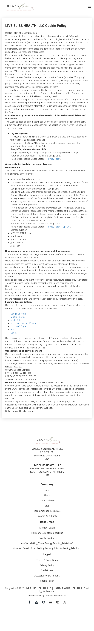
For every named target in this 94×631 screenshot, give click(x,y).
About (47, 495)
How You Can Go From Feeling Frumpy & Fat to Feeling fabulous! (47, 548)
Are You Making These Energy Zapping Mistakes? (47, 543)
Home (47, 490)
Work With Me (47, 500)
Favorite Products (47, 538)
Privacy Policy (47, 565)
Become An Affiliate (47, 516)
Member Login (47, 527)
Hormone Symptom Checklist (47, 533)
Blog (47, 505)
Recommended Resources (47, 511)
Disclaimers (47, 570)
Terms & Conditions (47, 560)
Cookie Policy (47, 580)
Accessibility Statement (47, 575)
